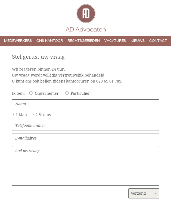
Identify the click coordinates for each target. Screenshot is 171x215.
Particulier (80, 93)
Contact (158, 41)
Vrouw (45, 115)
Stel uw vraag (86, 165)
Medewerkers (18, 41)
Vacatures (115, 41)
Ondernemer (47, 93)
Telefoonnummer (85, 125)
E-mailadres (85, 138)
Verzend (144, 193)
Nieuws (137, 41)
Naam (85, 104)
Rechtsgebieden (83, 41)
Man (23, 115)
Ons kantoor (49, 41)
